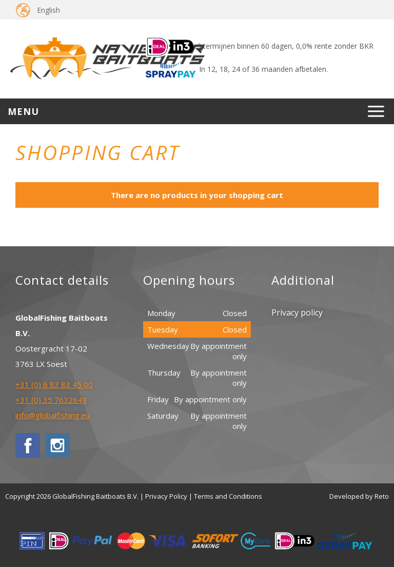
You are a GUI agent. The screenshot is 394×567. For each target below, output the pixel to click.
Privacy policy (297, 312)
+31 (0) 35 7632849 (51, 400)
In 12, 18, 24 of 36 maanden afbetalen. (237, 69)
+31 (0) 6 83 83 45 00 (54, 384)
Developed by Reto (359, 496)
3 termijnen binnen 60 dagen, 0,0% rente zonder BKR (259, 46)
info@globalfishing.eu (52, 415)
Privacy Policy (166, 496)
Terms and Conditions (228, 496)
